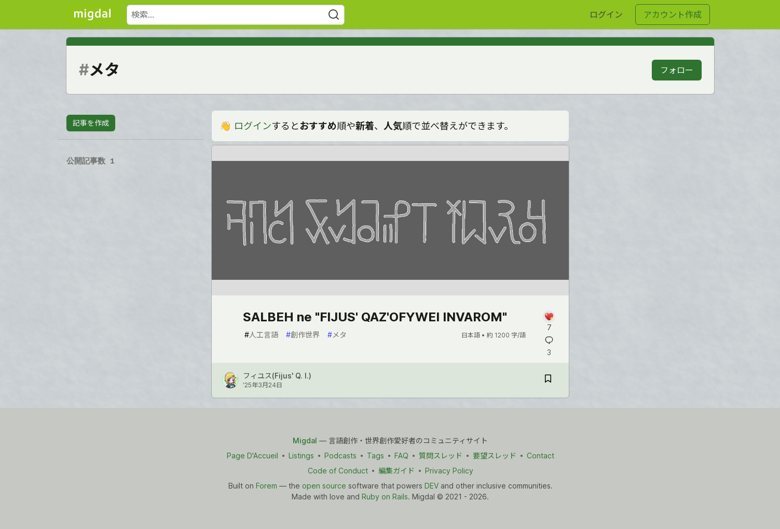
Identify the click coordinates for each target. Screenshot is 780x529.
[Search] (333, 14)
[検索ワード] (236, 15)
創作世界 (303, 334)
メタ (337, 334)
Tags (375, 455)
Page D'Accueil (252, 455)
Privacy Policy (449, 470)
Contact (540, 455)
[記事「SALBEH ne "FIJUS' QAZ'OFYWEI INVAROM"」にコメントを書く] (549, 321)
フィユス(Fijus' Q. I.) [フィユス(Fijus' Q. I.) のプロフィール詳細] (277, 375)
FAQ (401, 455)
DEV (431, 485)
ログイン (606, 14)
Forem (266, 485)
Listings (300, 455)
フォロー (676, 70)
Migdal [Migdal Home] (305, 440)
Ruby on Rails (385, 496)
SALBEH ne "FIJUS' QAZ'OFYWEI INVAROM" (375, 316)
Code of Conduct (337, 470)
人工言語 (261, 334)
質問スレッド (440, 455)
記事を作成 (91, 122)
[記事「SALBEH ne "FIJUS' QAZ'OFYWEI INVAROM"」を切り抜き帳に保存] (548, 380)
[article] (390, 292)
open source (324, 485)
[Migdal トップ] (92, 14)
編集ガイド (396, 470)
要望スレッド (494, 455)
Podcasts (340, 455)
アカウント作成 (673, 14)
